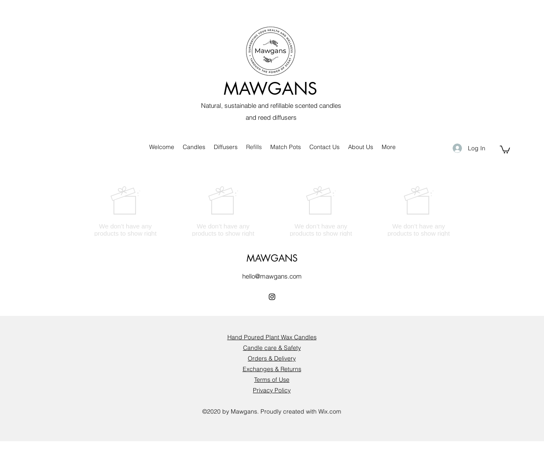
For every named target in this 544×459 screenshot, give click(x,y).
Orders (257, 358)
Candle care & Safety (272, 348)
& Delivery (281, 358)
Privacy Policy (272, 390)
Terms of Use (271, 379)
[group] (272, 215)
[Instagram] (272, 297)
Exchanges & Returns (272, 369)
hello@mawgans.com (272, 276)
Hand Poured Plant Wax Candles (272, 337)
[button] (505, 149)
